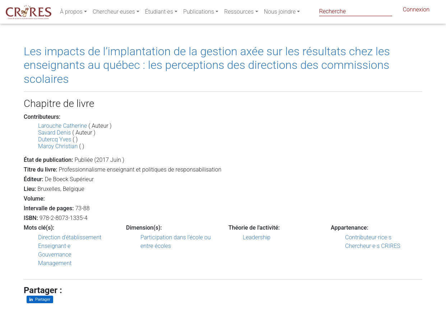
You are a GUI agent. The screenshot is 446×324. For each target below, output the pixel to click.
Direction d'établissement (69, 237)
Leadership (256, 237)
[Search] (355, 11)
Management (54, 263)
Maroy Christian (58, 146)
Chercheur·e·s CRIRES (372, 246)
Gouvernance (54, 254)
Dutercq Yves (54, 139)
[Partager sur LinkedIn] (40, 299)
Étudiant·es (159, 13)
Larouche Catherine (62, 125)
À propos (71, 13)
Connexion (416, 11)
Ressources (239, 13)
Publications (198, 13)
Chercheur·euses (114, 13)
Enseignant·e (54, 246)
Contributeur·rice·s (368, 237)
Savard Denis (54, 132)
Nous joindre (280, 13)
